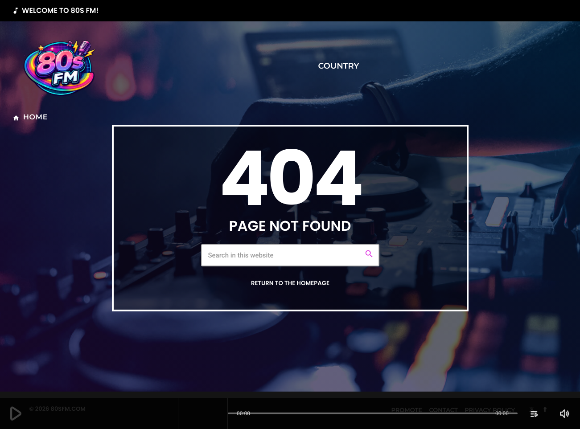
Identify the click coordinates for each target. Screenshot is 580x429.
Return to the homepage (290, 283)
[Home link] (60, 65)
